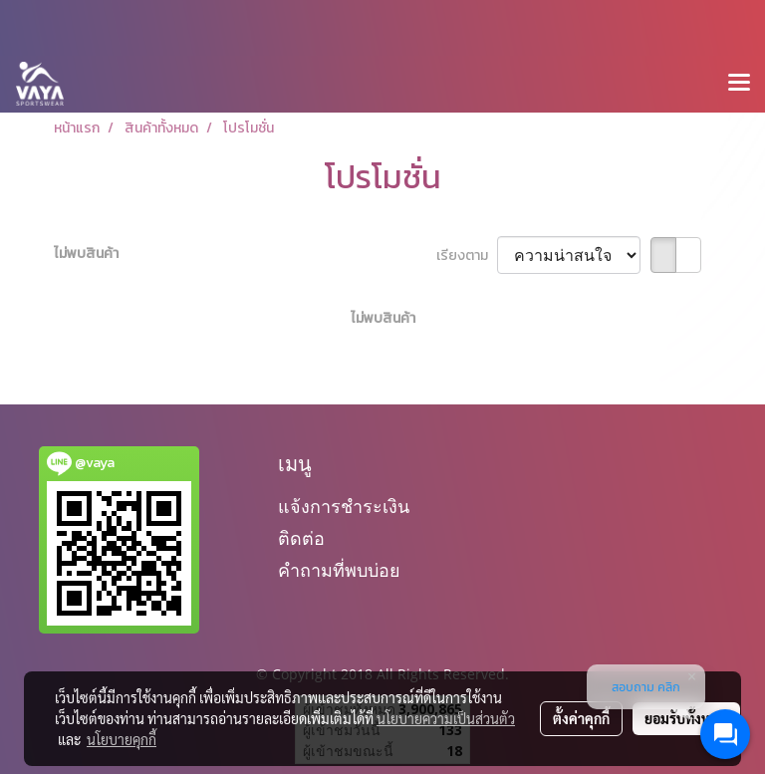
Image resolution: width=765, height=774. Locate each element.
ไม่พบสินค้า (86, 253)
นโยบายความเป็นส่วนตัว (446, 718)
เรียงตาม (466, 255)
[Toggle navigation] (739, 84)
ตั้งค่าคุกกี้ (581, 718)
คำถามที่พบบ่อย (339, 570)
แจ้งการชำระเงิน (343, 506)
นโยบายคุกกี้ (121, 739)
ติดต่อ (301, 538)
